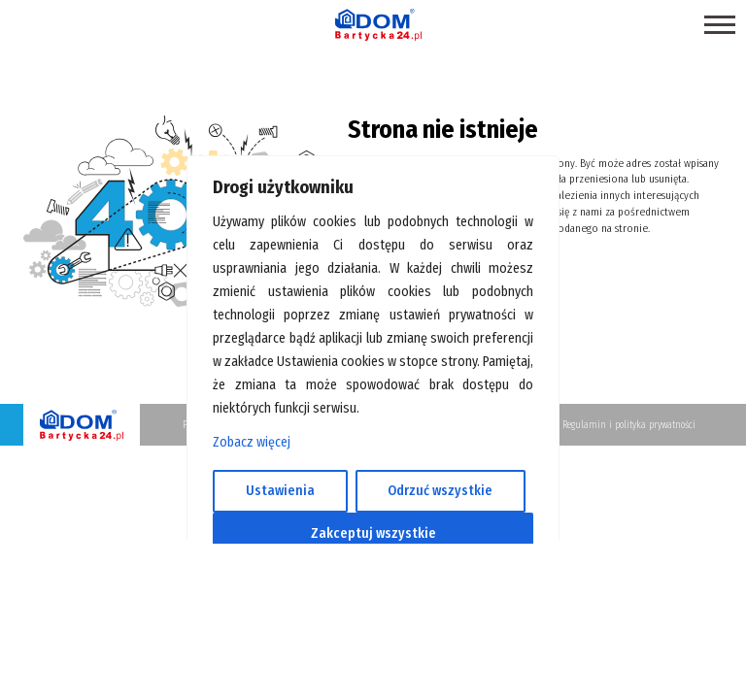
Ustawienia (280, 491)
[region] (373, 349)
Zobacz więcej (251, 442)
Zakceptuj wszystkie (373, 533)
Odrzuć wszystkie (440, 491)
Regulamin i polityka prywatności (628, 425)
